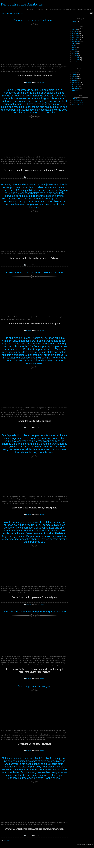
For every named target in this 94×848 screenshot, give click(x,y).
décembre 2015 (75, 82)
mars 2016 (74, 76)
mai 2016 (74, 72)
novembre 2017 (75, 37)
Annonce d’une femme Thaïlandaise (34, 20)
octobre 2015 (75, 86)
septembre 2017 (76, 41)
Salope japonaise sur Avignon (34, 686)
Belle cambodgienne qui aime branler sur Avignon (34, 272)
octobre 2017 (75, 39)
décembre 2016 (75, 58)
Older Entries (6, 840)
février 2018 (75, 31)
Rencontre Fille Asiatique (22, 4)
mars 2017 (74, 51)
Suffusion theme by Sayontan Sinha (85, 844)
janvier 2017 (75, 56)
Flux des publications (77, 100)
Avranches (42, 82)
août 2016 (74, 66)
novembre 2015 (75, 84)
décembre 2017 (75, 35)
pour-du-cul (28, 82)
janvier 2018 (75, 33)
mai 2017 (74, 47)
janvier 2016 (75, 80)
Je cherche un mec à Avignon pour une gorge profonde (34, 611)
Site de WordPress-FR (77, 104)
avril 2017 (74, 49)
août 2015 (74, 90)
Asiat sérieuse (18, 13)
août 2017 (74, 43)
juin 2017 (74, 45)
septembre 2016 (76, 64)
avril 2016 (74, 74)
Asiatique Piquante (7, 13)
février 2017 (75, 54)
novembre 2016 (75, 60)
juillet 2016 (74, 68)
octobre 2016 (75, 62)
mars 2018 (74, 29)
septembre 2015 (76, 88)
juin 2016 (74, 70)
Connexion (74, 98)
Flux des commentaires (77, 102)
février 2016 (75, 78)
